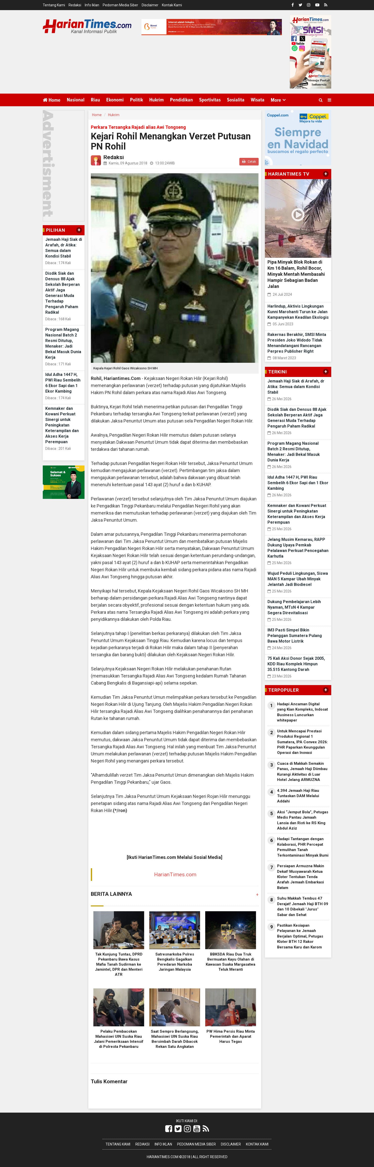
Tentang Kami (54, 5)
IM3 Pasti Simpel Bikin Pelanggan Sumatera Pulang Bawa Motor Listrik (294, 636)
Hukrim (156, 99)
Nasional (76, 99)
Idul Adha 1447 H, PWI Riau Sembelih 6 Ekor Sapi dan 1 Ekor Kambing (297, 483)
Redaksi (75, 5)
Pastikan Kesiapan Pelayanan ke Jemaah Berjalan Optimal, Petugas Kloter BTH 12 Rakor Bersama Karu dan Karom (300, 936)
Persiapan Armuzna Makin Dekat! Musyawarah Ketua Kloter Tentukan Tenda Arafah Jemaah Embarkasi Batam (300, 877)
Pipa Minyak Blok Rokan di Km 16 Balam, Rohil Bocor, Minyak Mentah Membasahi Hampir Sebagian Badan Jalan (296, 274)
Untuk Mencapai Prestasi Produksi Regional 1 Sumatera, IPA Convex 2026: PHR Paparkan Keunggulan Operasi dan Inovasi (302, 742)
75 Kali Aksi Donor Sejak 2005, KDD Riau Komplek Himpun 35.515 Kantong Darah (296, 664)
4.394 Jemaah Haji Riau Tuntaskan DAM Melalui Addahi (298, 796)
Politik (136, 99)
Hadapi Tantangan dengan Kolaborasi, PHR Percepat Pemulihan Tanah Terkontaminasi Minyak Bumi (302, 847)
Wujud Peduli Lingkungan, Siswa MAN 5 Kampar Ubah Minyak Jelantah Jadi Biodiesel (297, 579)
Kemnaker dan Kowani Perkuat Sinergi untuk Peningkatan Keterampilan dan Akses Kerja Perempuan (62, 425)
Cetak (249, 161)
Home (51, 100)
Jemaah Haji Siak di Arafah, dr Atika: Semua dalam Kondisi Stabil (295, 387)
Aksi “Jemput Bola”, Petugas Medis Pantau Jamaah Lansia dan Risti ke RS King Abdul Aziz (302, 820)
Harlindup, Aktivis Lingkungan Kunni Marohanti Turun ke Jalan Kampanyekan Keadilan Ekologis (298, 312)
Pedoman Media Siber (120, 5)
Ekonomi (115, 99)
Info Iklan (92, 5)
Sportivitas (210, 99)
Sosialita (235, 99)
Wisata (257, 99)
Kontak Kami (172, 5)
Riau (95, 99)
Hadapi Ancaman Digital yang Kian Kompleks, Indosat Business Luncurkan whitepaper (302, 712)
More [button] (276, 100)
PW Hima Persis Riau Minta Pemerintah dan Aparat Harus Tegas (230, 1036)
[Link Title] (168, 1129)
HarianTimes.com (175, 875)
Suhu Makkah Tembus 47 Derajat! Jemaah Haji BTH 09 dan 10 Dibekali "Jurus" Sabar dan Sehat (302, 906)
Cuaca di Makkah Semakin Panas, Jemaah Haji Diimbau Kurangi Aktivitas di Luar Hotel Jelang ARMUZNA (302, 771)
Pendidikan (181, 99)
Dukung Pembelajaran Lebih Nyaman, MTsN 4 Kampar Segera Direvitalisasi (294, 607)
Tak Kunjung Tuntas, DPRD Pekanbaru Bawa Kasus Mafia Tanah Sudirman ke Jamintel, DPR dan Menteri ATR (118, 964)
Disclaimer (150, 5)
